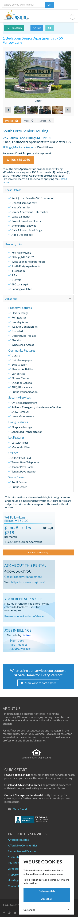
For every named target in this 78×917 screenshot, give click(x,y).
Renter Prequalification (22, 851)
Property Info (13, 244)
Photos (11, 120)
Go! (50, 4)
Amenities (11, 298)
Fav (37, 27)
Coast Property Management (23, 577)
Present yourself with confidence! (24, 616)
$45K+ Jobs (17, 640)
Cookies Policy (51, 879)
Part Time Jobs (18, 644)
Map (29, 120)
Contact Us (14, 886)
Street (45, 120)
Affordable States (18, 839)
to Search (14, 27)
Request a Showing (38, 552)
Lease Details (13, 189)
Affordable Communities (22, 845)
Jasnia (13, 905)
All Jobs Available (20, 648)
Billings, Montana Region (18, 147)
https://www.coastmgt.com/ (28, 582)
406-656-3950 (18, 160)
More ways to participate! (38, 682)
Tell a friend (20, 809)
